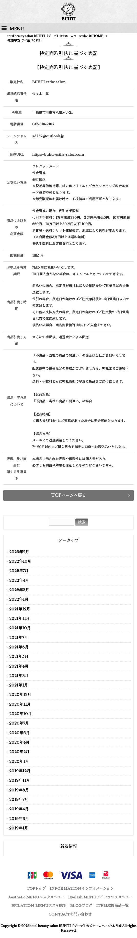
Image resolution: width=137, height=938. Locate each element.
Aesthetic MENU (36, 897)
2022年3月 (19, 590)
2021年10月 (20, 628)
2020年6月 (19, 733)
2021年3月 (19, 676)
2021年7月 (18, 637)
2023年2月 (19, 552)
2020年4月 (19, 742)
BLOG (81, 905)
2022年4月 (19, 580)
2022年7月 (18, 571)
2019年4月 (19, 809)
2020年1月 (19, 761)
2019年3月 (19, 818)
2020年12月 (20, 694)
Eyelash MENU (100, 897)
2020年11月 (20, 704)
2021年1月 (18, 685)
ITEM (112, 905)
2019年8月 (19, 790)
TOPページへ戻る (68, 495)
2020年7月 (19, 723)
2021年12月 (19, 609)
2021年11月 (19, 618)
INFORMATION (81, 888)
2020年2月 (19, 752)
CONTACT (70, 914)
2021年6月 (19, 647)
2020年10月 (20, 714)
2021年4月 (18, 666)
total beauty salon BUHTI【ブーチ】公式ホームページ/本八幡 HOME (55, 36)
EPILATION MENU (39, 905)
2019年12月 (19, 771)
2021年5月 (18, 656)
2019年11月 (19, 780)
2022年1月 (18, 599)
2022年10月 (20, 561)
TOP (36, 888)
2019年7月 (18, 799)
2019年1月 (18, 828)
